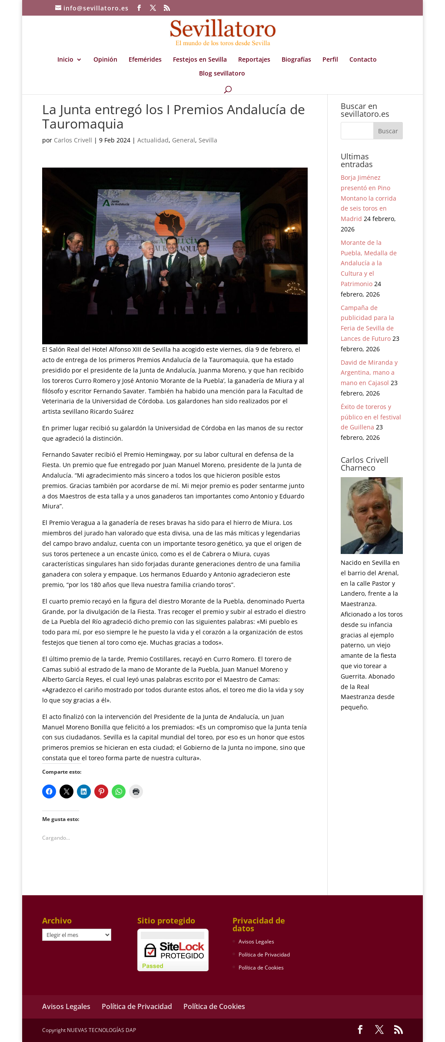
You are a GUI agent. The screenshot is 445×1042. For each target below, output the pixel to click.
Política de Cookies (261, 967)
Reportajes (254, 59)
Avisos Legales (256, 941)
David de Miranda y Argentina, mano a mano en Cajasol (369, 372)
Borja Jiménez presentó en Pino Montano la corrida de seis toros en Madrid (368, 198)
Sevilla (208, 140)
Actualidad (153, 140)
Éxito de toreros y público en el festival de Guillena (371, 417)
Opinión (105, 59)
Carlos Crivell (73, 140)
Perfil (330, 59)
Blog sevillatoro (222, 73)
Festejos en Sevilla (200, 59)
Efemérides (145, 59)
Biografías (296, 59)
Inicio (65, 59)
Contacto (363, 59)
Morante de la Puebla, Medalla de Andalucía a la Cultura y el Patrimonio (369, 263)
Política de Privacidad (264, 954)
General (183, 140)
